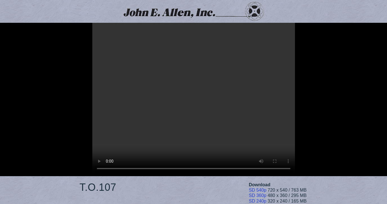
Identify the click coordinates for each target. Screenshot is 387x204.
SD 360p (257, 195)
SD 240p (257, 201)
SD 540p (257, 190)
